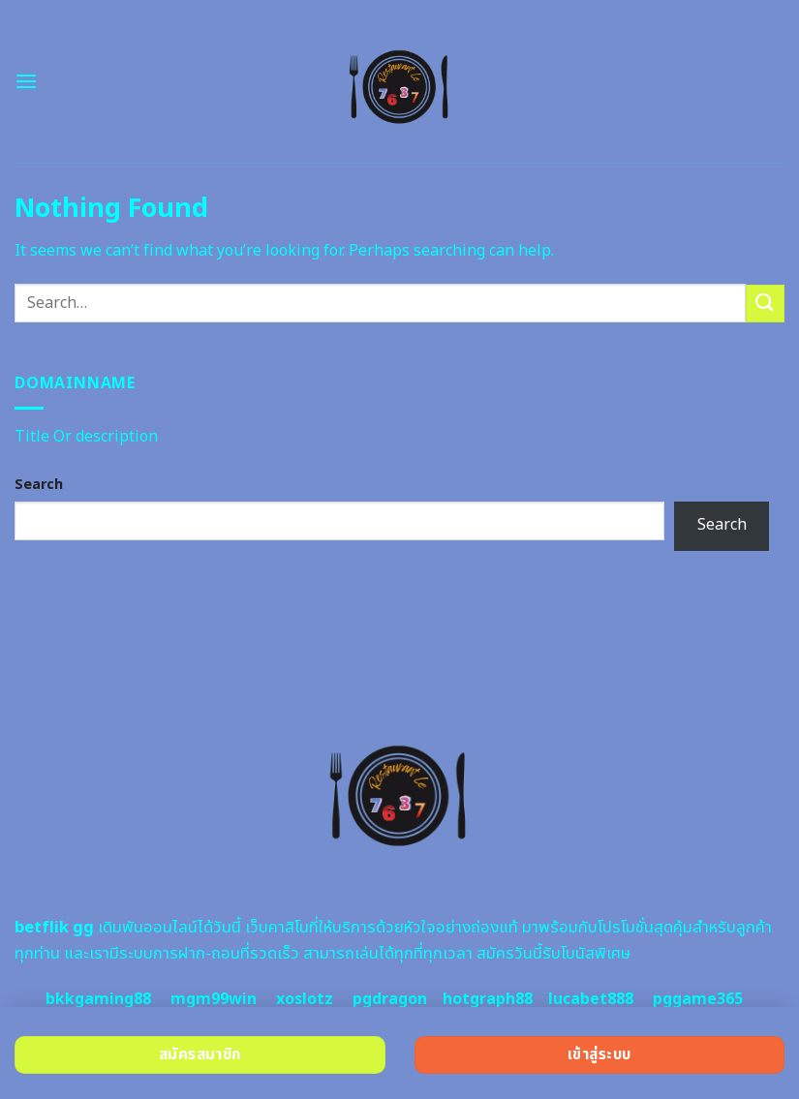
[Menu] (26, 81)
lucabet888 (590, 999)
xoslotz (304, 999)
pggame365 (698, 999)
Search (39, 484)
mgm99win (213, 999)
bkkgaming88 (98, 999)
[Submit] (765, 303)
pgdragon (390, 999)
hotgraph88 (488, 999)
